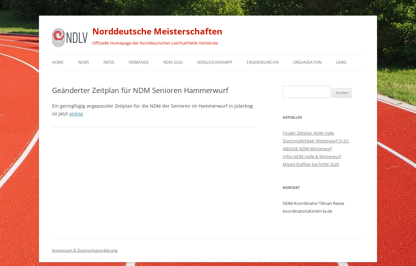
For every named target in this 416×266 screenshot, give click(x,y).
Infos (108, 62)
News (83, 62)
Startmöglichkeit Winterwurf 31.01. (316, 141)
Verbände (139, 62)
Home (58, 62)
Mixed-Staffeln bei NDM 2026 (311, 164)
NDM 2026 (173, 62)
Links (341, 62)
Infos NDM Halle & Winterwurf (312, 156)
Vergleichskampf (214, 62)
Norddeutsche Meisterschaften (157, 31)
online (76, 114)
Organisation (307, 62)
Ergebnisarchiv (263, 62)
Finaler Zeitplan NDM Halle (308, 133)
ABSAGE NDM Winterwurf (307, 149)
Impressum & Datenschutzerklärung (85, 250)
